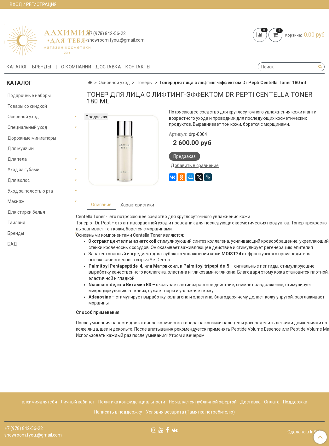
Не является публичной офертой (203, 401)
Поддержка (295, 401)
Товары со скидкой (27, 106)
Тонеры (145, 82)
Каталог (17, 66)
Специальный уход (27, 127)
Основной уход (114, 82)
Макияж (16, 201)
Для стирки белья (26, 212)
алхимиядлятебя (39, 401)
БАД (12, 243)
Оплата (272, 401)
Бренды (41, 66)
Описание (101, 204)
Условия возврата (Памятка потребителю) (190, 411)
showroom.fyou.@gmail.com (116, 40)
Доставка (108, 66)
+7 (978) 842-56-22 (106, 33)
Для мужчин (21, 148)
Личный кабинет (78, 401)
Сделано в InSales (306, 432)
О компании (76, 66)
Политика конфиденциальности (131, 401)
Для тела (17, 159)
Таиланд (17, 222)
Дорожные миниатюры (32, 138)
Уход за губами (23, 169)
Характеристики (137, 204)
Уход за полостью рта (30, 191)
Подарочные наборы (29, 95)
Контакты (137, 66)
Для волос (19, 180)
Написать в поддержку (118, 411)
